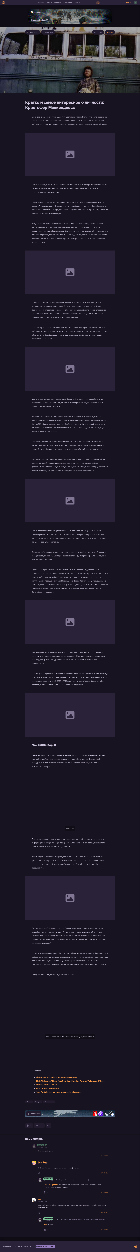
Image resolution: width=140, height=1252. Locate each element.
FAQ (26, 1246)
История (38, 1102)
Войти (128, 2)
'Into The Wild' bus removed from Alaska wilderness (58, 1092)
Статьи (49, 3)
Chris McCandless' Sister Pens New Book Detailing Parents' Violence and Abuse (70, 1081)
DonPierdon (42, 1145)
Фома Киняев (43, 1162)
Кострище (67, 3)
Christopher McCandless (46, 1085)
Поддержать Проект (45, 1246)
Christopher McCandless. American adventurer (56, 1077)
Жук (39, 1199)
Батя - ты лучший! (51, 1185)
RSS (31, 1246)
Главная (40, 3)
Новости (57, 3)
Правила (7, 1246)
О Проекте (17, 1246)
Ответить (104, 1155)
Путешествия (49, 1102)
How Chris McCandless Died (48, 1088)
